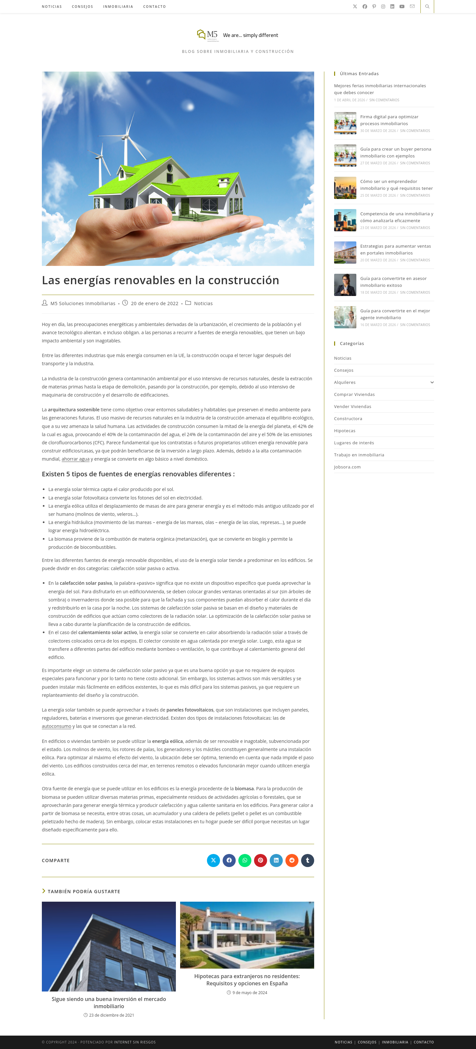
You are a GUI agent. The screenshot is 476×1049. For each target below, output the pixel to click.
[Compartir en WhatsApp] (244, 860)
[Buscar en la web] (427, 6)
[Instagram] (383, 6)
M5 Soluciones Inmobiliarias (83, 303)
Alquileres (384, 382)
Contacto (424, 1042)
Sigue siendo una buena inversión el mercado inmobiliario (109, 1002)
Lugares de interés (354, 443)
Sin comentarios (384, 100)
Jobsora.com (347, 467)
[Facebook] (365, 6)
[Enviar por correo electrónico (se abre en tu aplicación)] (412, 6)
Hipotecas (345, 431)
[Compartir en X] (213, 860)
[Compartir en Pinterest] (260, 860)
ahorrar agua (76, 459)
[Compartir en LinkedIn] (276, 860)
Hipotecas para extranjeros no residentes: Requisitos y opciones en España (247, 980)
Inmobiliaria (395, 1042)
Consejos (344, 370)
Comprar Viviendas (354, 394)
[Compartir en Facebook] (229, 860)
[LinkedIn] (392, 6)
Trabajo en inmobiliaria (359, 455)
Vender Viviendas (352, 406)
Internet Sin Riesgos (135, 1042)
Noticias (203, 303)
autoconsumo (56, 726)
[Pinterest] (374, 6)
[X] (355, 6)
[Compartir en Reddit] (291, 860)
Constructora (348, 418)
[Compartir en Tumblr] (307, 860)
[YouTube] (402, 6)
